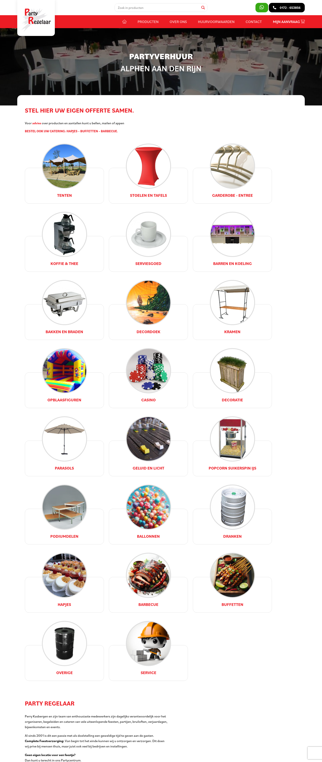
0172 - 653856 (39, 730)
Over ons (178, 22)
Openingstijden (134, 718)
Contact (254, 22)
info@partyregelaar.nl (44, 736)
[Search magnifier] (203, 8)
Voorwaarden (117, 756)
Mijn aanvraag (289, 22)
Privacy (135, 756)
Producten (148, 22)
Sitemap (100, 756)
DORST (167, 756)
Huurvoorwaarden (216, 22)
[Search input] (158, 8)
